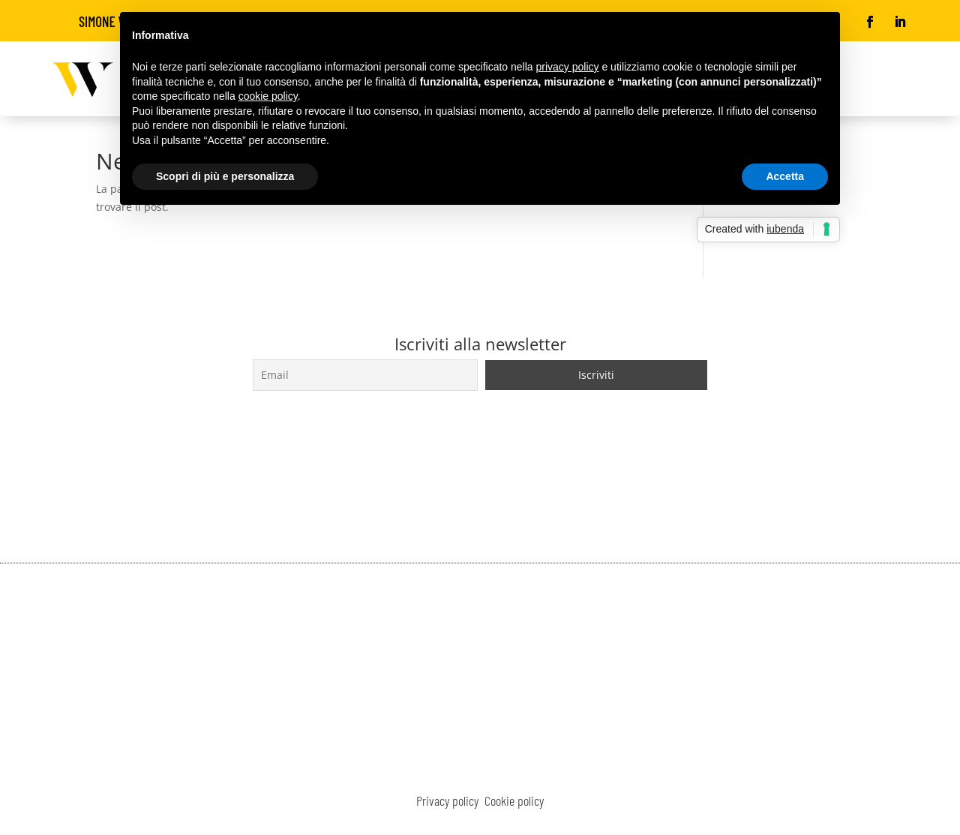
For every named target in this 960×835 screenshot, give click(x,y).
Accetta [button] (785, 176)
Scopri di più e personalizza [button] (225, 176)
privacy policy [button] (567, 67)
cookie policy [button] (268, 96)
